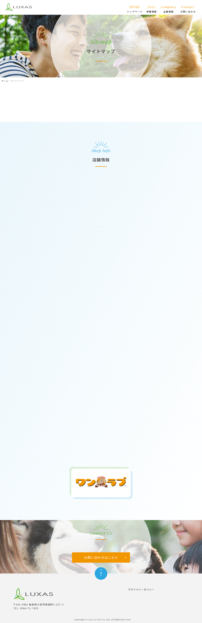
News (151, 9)
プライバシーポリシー (141, 589)
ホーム (5, 80)
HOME (134, 9)
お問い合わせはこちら (101, 557)
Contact (188, 9)
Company (168, 9)
